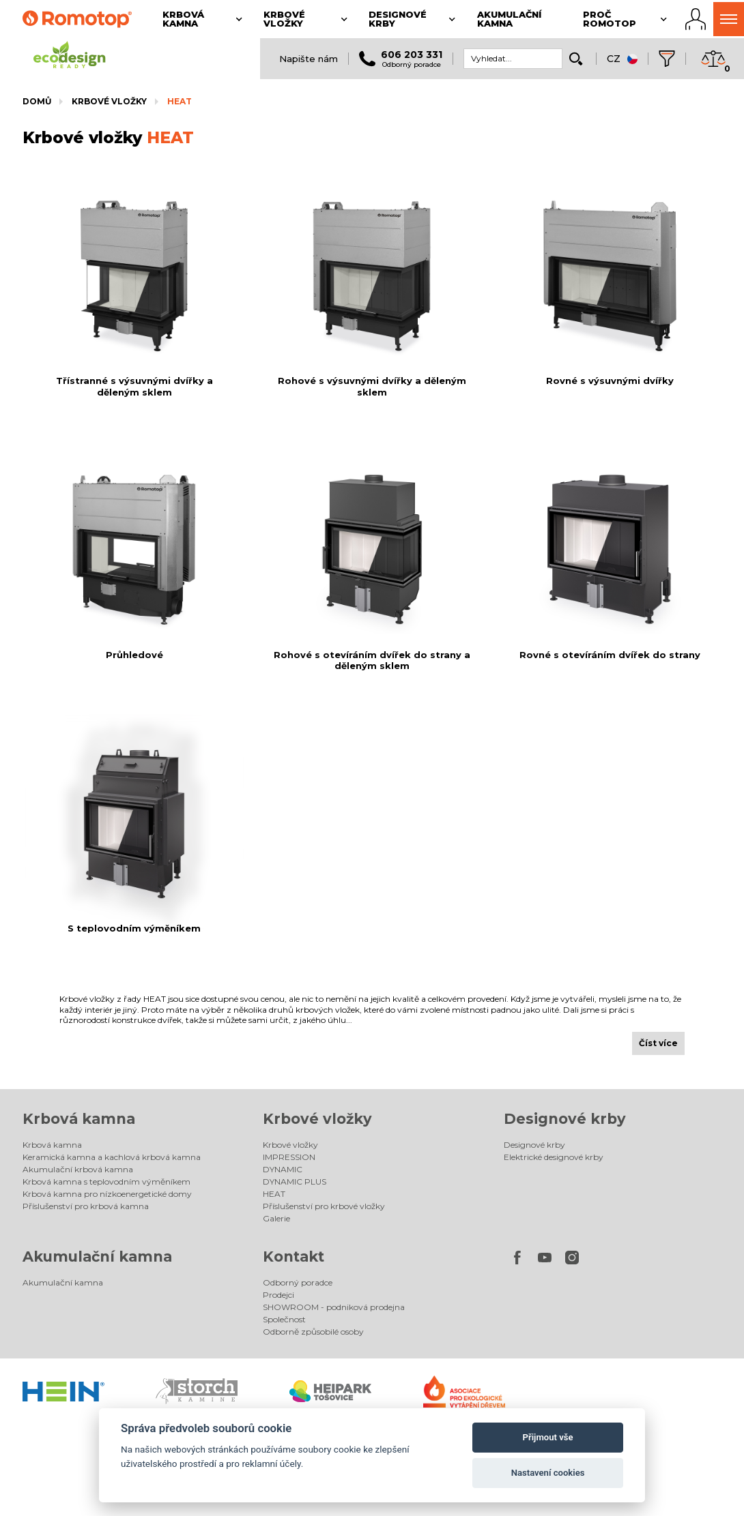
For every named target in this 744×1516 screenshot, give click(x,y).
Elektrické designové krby (553, 1157)
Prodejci (278, 1295)
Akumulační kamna (97, 1256)
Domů (37, 101)
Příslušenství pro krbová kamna (86, 1206)
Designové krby (565, 1118)
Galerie (276, 1218)
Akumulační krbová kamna (78, 1169)
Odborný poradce (297, 1282)
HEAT (179, 101)
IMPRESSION (289, 1157)
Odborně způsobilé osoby (313, 1331)
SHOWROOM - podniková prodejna (334, 1307)
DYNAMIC (282, 1169)
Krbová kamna (79, 1118)
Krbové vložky (109, 101)
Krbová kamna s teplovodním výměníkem (106, 1181)
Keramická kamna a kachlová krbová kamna (112, 1157)
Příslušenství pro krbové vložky (324, 1206)
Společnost (284, 1319)
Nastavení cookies (548, 1473)
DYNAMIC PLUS (294, 1181)
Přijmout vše (548, 1437)
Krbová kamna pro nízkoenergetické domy (107, 1194)
